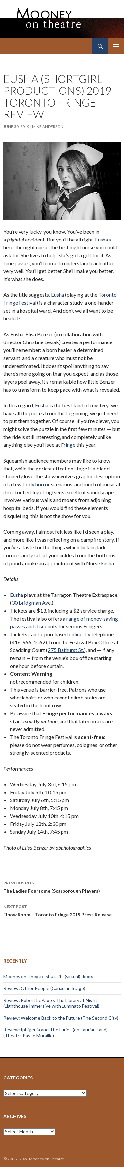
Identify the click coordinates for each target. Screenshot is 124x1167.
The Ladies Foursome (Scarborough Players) (62, 886)
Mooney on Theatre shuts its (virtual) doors (48, 976)
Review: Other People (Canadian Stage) (44, 988)
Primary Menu (116, 46)
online (75, 634)
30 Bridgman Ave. (32, 602)
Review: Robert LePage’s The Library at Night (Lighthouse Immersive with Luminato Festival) (51, 1003)
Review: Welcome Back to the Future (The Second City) (60, 1018)
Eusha (101, 239)
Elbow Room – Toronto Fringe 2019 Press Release (62, 910)
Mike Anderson (47, 126)
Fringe (68, 445)
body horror (36, 484)
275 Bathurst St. (66, 650)
